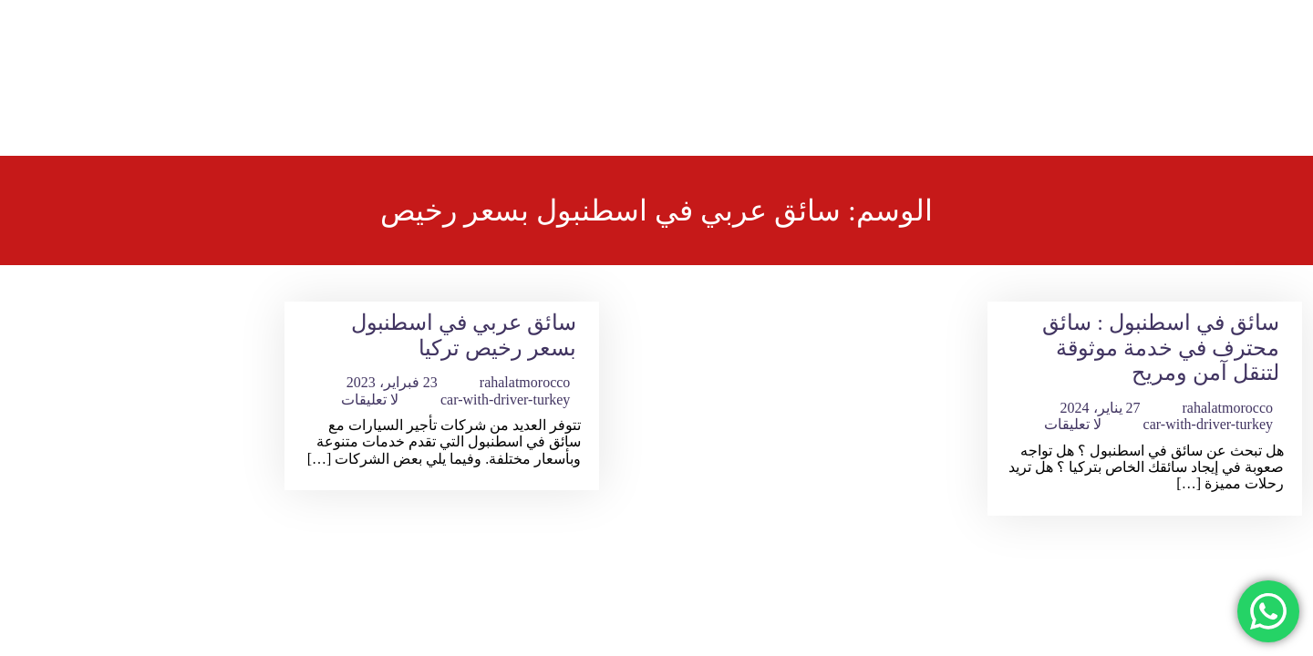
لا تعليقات (1072, 424)
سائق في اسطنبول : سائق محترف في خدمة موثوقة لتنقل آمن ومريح (1160, 347)
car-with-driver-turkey (1208, 424)
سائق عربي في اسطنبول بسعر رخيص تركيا (463, 335)
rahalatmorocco (1228, 407)
